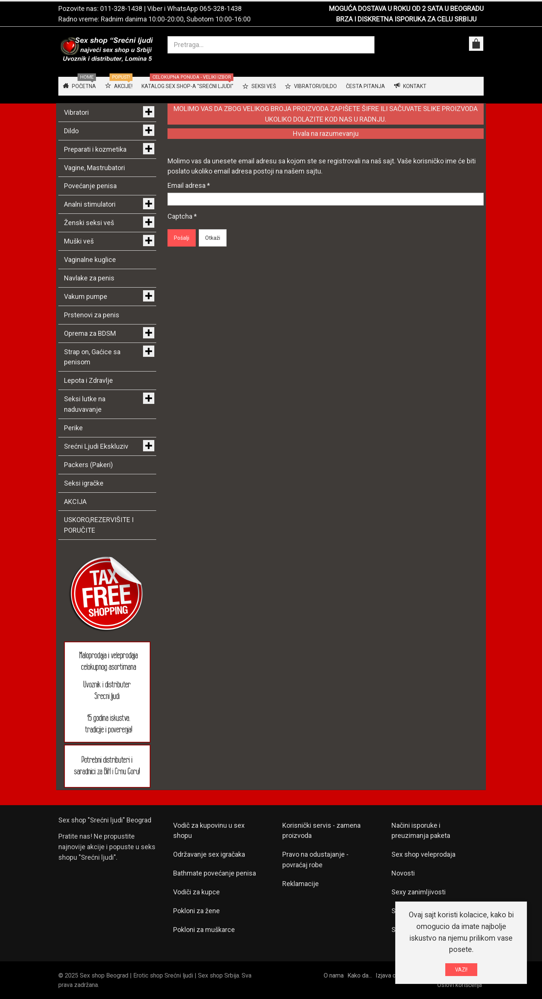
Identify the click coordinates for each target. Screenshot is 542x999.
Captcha (182, 216)
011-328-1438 (121, 8)
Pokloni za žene (196, 911)
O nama (334, 975)
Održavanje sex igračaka (209, 854)
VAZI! (461, 970)
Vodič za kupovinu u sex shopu (209, 830)
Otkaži (212, 238)
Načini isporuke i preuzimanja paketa (420, 830)
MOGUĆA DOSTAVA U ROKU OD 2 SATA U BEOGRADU (406, 8)
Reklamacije (300, 884)
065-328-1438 (220, 8)
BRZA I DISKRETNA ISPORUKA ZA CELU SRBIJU (406, 19)
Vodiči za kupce (196, 892)
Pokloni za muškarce (204, 930)
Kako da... (359, 975)
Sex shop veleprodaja (423, 854)
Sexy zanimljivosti (418, 892)
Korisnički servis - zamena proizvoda (321, 830)
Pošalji (181, 238)
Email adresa (188, 185)
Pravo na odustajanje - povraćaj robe (315, 859)
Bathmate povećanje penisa (214, 873)
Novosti (403, 873)
